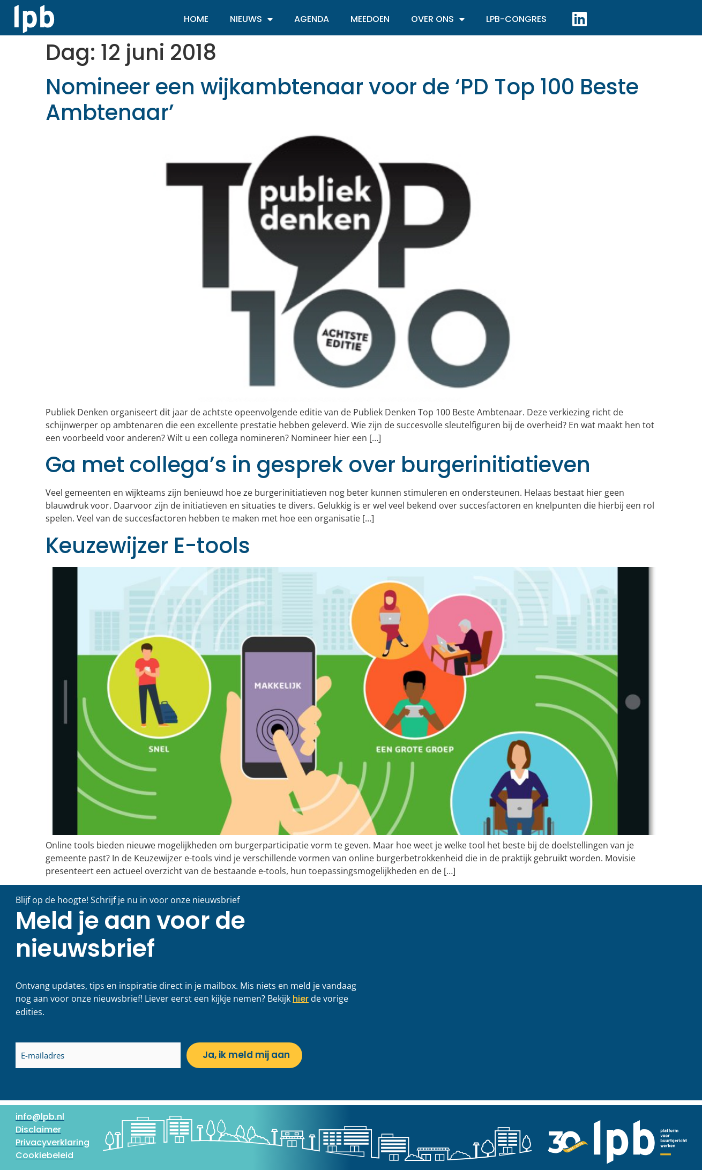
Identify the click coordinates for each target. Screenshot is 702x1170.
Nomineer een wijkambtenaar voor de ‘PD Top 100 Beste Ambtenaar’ (342, 100)
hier (301, 999)
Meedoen (370, 19)
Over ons (438, 19)
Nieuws (251, 19)
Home (196, 19)
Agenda (311, 19)
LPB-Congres (516, 19)
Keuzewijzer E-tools (148, 546)
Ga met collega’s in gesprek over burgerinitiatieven (318, 465)
